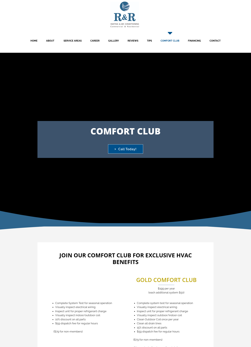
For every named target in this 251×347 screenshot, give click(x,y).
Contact (215, 40)
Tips (149, 40)
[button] (125, 149)
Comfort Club (170, 40)
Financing (194, 40)
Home (33, 40)
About (50, 40)
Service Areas (72, 40)
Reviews (133, 40)
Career (95, 40)
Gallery (113, 40)
